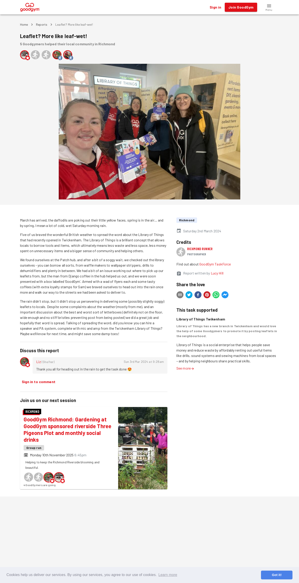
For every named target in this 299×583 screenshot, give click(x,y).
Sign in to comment (38, 381)
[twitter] (189, 295)
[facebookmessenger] (225, 295)
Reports (41, 24)
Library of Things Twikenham (200, 319)
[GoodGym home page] (30, 7)
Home (24, 24)
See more (185, 368)
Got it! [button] (276, 575)
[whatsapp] (216, 295)
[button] (269, 7)
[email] (180, 295)
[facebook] (198, 295)
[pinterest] (207, 295)
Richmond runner (200, 249)
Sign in (215, 7)
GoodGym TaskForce (215, 264)
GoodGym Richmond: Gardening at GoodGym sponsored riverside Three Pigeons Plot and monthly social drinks (68, 429)
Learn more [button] (167, 575)
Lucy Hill (217, 273)
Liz (38, 361)
